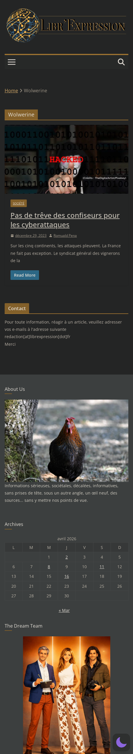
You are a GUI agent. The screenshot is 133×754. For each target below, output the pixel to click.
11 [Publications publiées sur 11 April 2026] (102, 566)
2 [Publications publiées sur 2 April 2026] (66, 557)
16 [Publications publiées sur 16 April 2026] (66, 576)
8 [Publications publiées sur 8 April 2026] (49, 566)
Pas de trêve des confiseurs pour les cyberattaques (65, 219)
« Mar (64, 610)
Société (18, 203)
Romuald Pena (65, 235)
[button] (121, 742)
